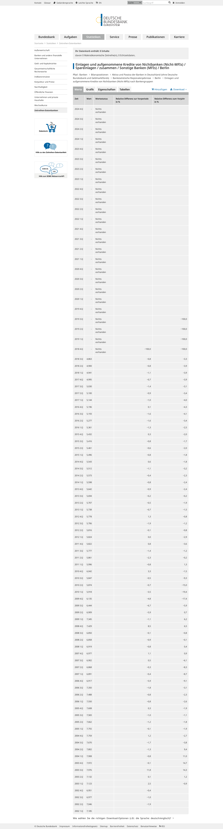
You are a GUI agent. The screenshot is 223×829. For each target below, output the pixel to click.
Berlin (158, 78)
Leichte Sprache (84, 2)
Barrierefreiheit (117, 826)
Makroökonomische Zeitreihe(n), (100, 55)
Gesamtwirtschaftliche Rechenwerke (44, 70)
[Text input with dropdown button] (157, 2)
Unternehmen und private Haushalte (46, 98)
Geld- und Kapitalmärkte (45, 63)
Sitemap (104, 826)
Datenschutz (132, 826)
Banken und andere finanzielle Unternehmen (48, 57)
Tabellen (125, 89)
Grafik (90, 89)
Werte (78, 89)
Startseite (38, 43)
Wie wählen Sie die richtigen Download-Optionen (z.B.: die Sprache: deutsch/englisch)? (122, 818)
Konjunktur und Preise (44, 81)
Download (178, 89)
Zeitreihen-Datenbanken (70, 43)
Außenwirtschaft (42, 50)
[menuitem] (46, 37)
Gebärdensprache (63, 2)
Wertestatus (101, 98)
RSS (162, 826)
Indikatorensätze (42, 76)
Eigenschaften (106, 89)
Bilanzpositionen (99, 74)
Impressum (64, 826)
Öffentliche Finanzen (43, 92)
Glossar (47, 2)
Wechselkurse (40, 105)
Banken (83, 74)
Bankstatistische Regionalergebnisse (132, 78)
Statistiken (51, 43)
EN (98, 2)
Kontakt (37, 2)
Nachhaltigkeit (40, 87)
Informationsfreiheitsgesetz (84, 826)
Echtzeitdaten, (126, 55)
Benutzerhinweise (149, 826)
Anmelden (179, 2)
